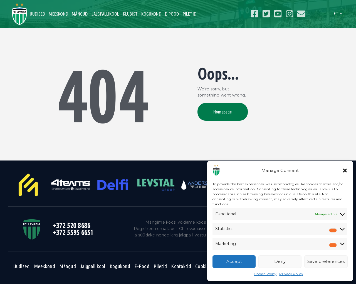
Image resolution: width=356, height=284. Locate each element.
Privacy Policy (291, 274)
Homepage (223, 112)
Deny (280, 261)
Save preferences (326, 261)
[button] (345, 170)
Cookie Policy (265, 274)
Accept (234, 261)
